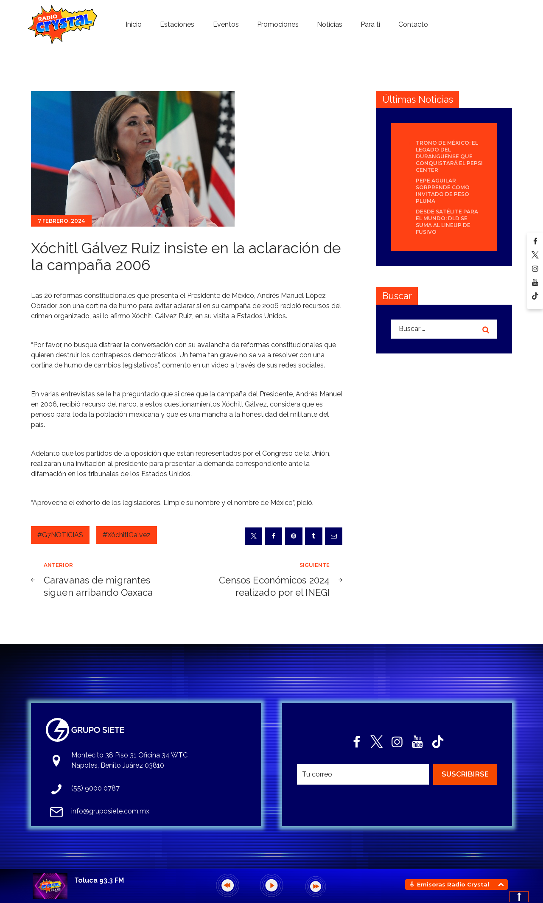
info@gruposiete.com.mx (110, 811)
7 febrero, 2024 (61, 221)
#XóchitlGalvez (127, 535)
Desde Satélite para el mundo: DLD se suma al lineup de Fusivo (447, 221)
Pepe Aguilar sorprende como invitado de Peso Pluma (443, 190)
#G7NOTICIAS (60, 535)
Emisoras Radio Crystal (453, 884)
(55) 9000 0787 (95, 788)
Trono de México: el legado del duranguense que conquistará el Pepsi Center (449, 156)
